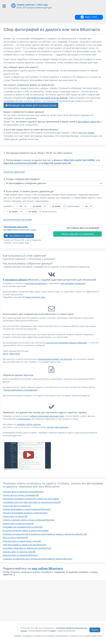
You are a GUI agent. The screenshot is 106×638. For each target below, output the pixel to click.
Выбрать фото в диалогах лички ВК (18, 523)
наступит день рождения (57, 427)
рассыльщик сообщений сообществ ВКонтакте (67, 343)
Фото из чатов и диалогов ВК (15, 538)
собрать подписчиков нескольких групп (47, 416)
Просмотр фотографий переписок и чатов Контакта (25, 513)
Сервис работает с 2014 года (57, 6)
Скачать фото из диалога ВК (15, 516)
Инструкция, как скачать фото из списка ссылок (31, 105)
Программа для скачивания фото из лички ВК (22, 527)
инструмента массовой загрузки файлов (47, 98)
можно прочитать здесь (35, 297)
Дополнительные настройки (18, 219)
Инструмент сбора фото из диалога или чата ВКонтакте (27, 548)
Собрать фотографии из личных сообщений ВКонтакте (27, 509)
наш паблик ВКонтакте (47, 568)
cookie (53, 631)
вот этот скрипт (86, 132)
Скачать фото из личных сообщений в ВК (21, 495)
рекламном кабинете (16, 279)
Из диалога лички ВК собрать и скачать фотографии (25, 531)
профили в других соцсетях (29, 424)
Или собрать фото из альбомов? (83, 228)
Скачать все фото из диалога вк (17, 506)
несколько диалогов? (14, 172)
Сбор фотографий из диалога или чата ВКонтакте (24, 545)
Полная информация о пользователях (20, 390)
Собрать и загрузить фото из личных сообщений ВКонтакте (29, 520)
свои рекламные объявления (72, 283)
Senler (5, 354)
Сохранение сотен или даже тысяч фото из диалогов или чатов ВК (32, 502)
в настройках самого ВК (88, 121)
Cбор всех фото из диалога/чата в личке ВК (22, 541)
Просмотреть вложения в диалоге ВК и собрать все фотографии (31, 499)
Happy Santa (14, 354)
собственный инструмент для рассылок (55, 359)
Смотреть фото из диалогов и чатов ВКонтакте (23, 492)
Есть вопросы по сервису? (18, 235)
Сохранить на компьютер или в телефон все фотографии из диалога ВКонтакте (37, 559)
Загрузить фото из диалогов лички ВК (19, 552)
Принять (95, 630)
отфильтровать (24, 419)
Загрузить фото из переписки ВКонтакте (20, 555)
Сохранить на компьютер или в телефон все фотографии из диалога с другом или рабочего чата (45, 534)
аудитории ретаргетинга (36, 283)
